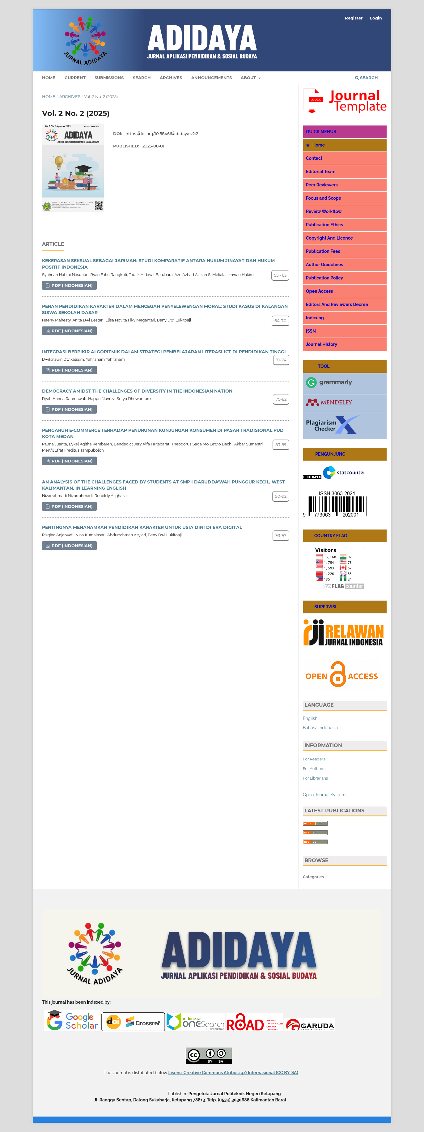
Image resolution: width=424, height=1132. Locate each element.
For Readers (314, 759)
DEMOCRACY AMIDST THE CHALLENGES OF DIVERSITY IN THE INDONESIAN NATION (137, 391)
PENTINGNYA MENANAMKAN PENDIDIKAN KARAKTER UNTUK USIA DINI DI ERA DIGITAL (142, 527)
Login (376, 17)
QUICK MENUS (321, 131)
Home (48, 77)
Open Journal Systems (325, 794)
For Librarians (315, 778)
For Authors (313, 768)
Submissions (109, 77)
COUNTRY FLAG (326, 535)
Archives (171, 77)
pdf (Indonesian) (71, 285)
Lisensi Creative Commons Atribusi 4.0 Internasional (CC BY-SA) (233, 1072)
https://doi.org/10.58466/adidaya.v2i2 (161, 133)
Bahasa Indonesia (320, 727)
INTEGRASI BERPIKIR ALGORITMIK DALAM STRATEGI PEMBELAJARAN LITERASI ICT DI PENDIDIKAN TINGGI (164, 352)
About (249, 77)
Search (142, 77)
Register (354, 17)
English (310, 718)
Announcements (211, 77)
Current (75, 77)
